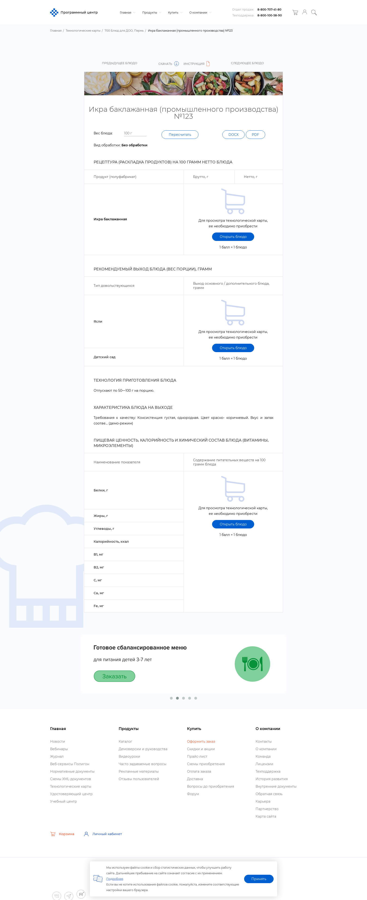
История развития (272, 779)
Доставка (195, 779)
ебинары (59, 749)
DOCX (233, 135)
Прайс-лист (197, 756)
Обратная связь (269, 794)
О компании (199, 12)
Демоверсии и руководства (143, 749)
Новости (57, 741)
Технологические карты (70, 786)
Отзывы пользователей (139, 779)
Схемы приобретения (206, 764)
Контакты (264, 741)
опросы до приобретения (210, 786)
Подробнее (114, 879)
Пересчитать (180, 135)
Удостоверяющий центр (71, 794)
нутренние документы (276, 786)
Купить (174, 12)
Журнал (57, 756)
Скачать (168, 64)
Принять (258, 879)
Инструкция (197, 64)
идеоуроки (129, 756)
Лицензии (264, 764)
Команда (263, 756)
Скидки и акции (201, 749)
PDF (255, 135)
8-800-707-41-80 (269, 9)
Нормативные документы (72, 771)
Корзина (62, 834)
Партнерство (267, 809)
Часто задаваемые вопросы (142, 764)
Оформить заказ (201, 741)
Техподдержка (268, 771)
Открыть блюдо (233, 237)
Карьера (263, 801)
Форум (193, 794)
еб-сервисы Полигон (69, 764)
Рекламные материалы (139, 771)
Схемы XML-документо (70, 779)
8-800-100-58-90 (269, 15)
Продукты (151, 12)
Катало (125, 741)
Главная (127, 12)
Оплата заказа (199, 771)
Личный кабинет (103, 834)
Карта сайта (266, 816)
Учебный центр (63, 801)
